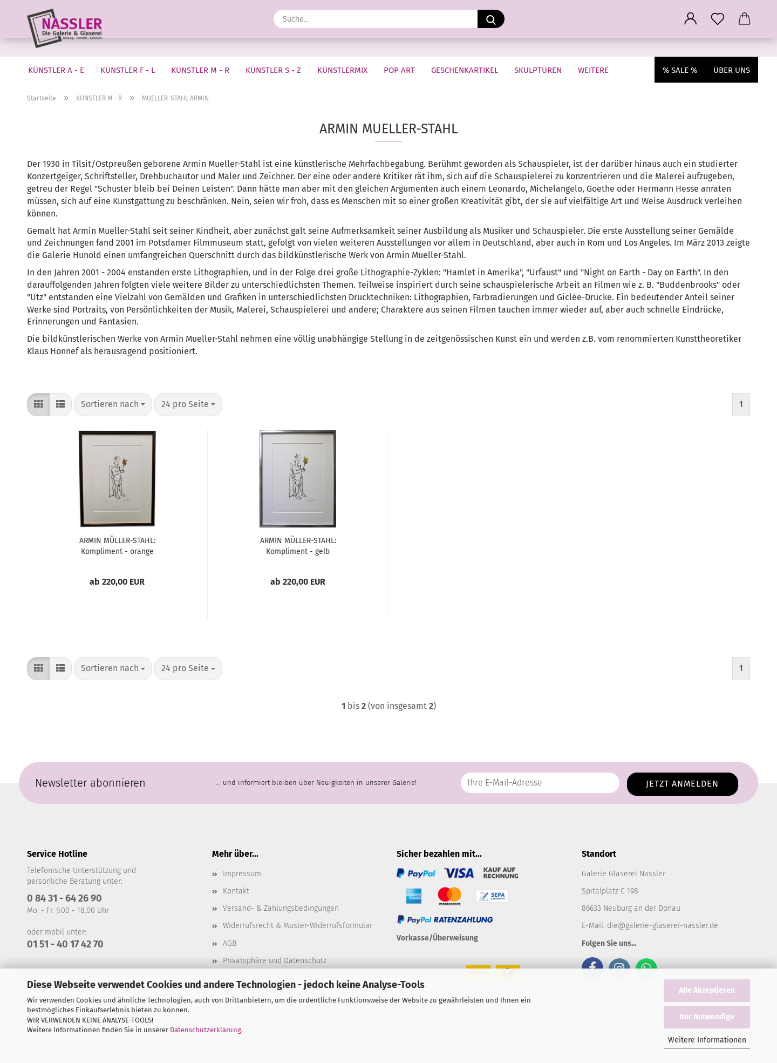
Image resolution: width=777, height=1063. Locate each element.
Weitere (593, 70)
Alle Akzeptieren (707, 990)
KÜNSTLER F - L (127, 70)
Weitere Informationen (707, 1040)
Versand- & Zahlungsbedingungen (281, 908)
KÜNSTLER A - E (56, 70)
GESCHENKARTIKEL (464, 70)
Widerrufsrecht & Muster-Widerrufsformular (297, 925)
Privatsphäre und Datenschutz (274, 960)
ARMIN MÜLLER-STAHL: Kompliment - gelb (298, 546)
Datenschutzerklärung (205, 1030)
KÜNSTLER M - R (200, 70)
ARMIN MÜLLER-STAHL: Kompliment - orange (117, 546)
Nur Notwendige (706, 1016)
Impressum (242, 873)
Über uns (731, 70)
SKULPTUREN (538, 70)
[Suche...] (491, 19)
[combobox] (113, 404)
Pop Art (399, 70)
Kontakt (236, 891)
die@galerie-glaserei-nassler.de (662, 925)
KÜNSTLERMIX (342, 70)
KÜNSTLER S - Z (273, 70)
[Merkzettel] (717, 19)
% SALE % (680, 70)
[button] (690, 19)
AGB (229, 943)
